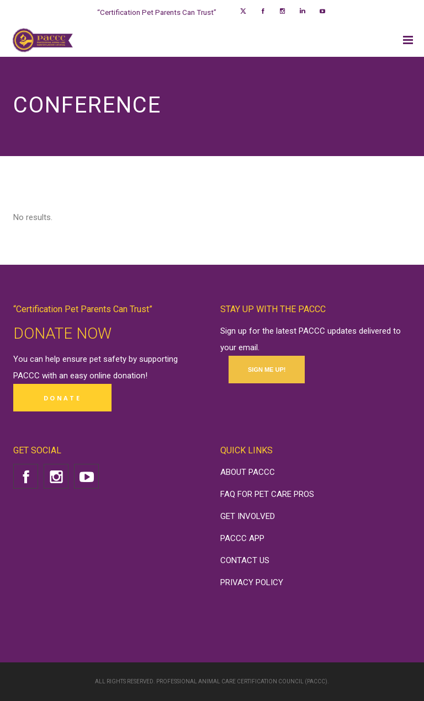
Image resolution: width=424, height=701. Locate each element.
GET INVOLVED (247, 516)
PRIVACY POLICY (251, 582)
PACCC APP (242, 538)
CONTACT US (244, 560)
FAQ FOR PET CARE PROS (267, 494)
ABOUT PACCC (247, 472)
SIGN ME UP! (266, 369)
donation (129, 376)
